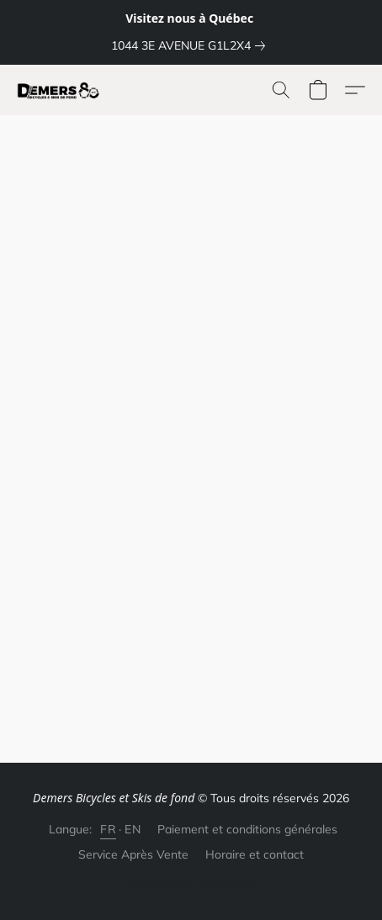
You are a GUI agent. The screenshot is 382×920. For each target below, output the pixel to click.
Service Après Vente (133, 854)
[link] (191, 45)
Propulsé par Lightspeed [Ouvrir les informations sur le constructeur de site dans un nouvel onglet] (191, 883)
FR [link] (108, 829)
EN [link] (133, 829)
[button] (61, 90)
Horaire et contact (254, 854)
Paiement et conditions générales (247, 829)
